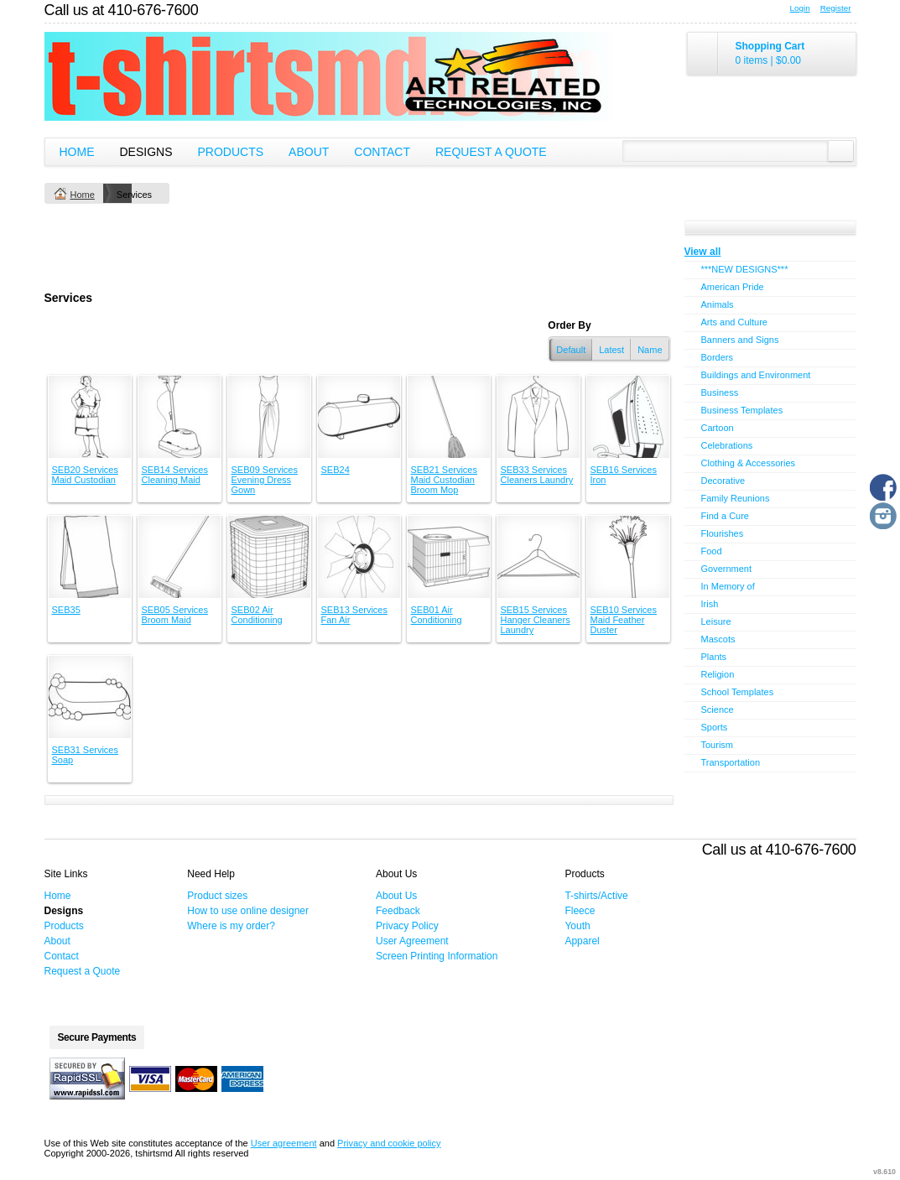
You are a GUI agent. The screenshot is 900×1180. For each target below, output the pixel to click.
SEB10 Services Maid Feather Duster (623, 620)
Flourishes (722, 533)
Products (231, 152)
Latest (611, 350)
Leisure (716, 621)
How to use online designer (248, 911)
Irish (710, 604)
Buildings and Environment (756, 375)
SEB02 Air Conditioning (257, 615)
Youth (577, 926)
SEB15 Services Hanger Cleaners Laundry (535, 620)
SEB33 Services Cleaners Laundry (537, 475)
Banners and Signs (740, 340)
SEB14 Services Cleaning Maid (175, 475)
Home (77, 152)
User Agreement (412, 941)
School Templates (737, 692)
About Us (396, 896)
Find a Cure (725, 516)
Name (649, 350)
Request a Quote (491, 152)
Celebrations (727, 445)
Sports (714, 727)
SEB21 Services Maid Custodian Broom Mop (444, 480)
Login (800, 8)
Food (711, 551)
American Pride (732, 287)
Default (570, 350)
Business (720, 392)
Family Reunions (735, 498)
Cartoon (717, 428)
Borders (717, 357)
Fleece (579, 911)
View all (702, 251)
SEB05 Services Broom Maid (175, 615)
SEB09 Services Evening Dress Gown (265, 480)
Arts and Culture (734, 322)
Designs (146, 152)
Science (717, 709)
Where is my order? (231, 926)
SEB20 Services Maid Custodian (85, 475)
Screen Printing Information (436, 956)
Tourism (717, 745)
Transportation (731, 762)
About (309, 152)
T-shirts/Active (595, 896)
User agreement (284, 1143)
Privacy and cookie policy (389, 1143)
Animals (717, 304)
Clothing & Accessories (748, 463)
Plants (714, 657)
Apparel (581, 941)
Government (726, 569)
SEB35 (66, 610)
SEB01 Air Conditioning (436, 615)
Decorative (723, 481)
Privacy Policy (407, 926)
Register (835, 8)
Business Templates (742, 410)
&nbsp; (90, 417)
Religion (718, 674)
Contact (382, 152)
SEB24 (335, 470)
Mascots (718, 639)
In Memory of (728, 586)
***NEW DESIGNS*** (744, 269)
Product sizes (217, 896)
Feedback (398, 911)
